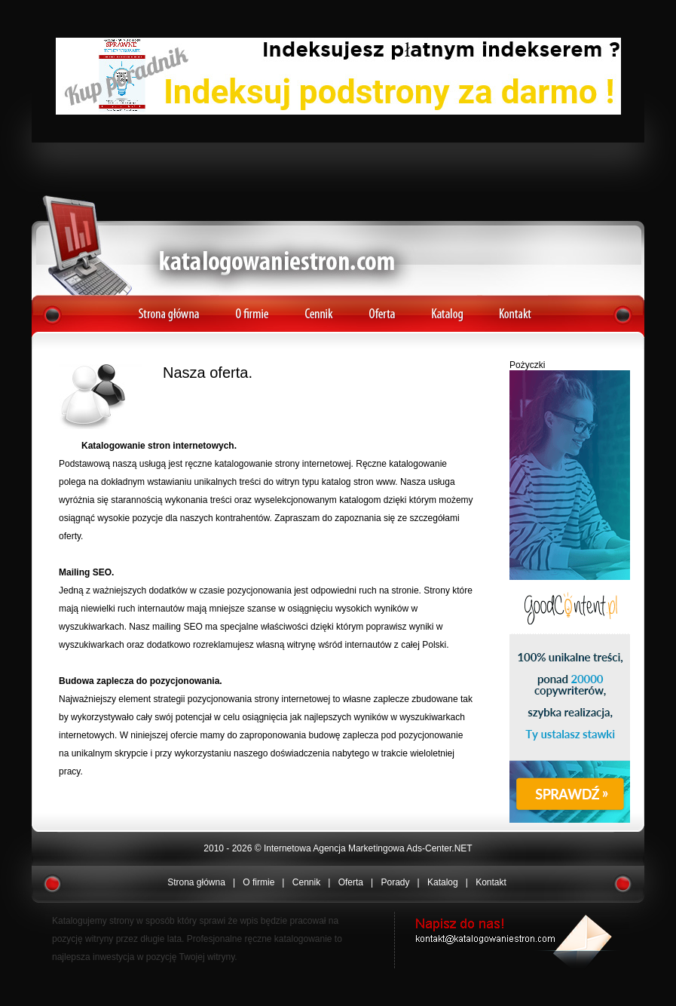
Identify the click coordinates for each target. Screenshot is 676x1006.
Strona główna (168, 308)
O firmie (252, 308)
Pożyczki (527, 365)
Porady (395, 882)
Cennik (319, 308)
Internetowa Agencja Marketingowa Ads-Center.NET (368, 848)
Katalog (445, 308)
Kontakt (515, 308)
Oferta (383, 308)
